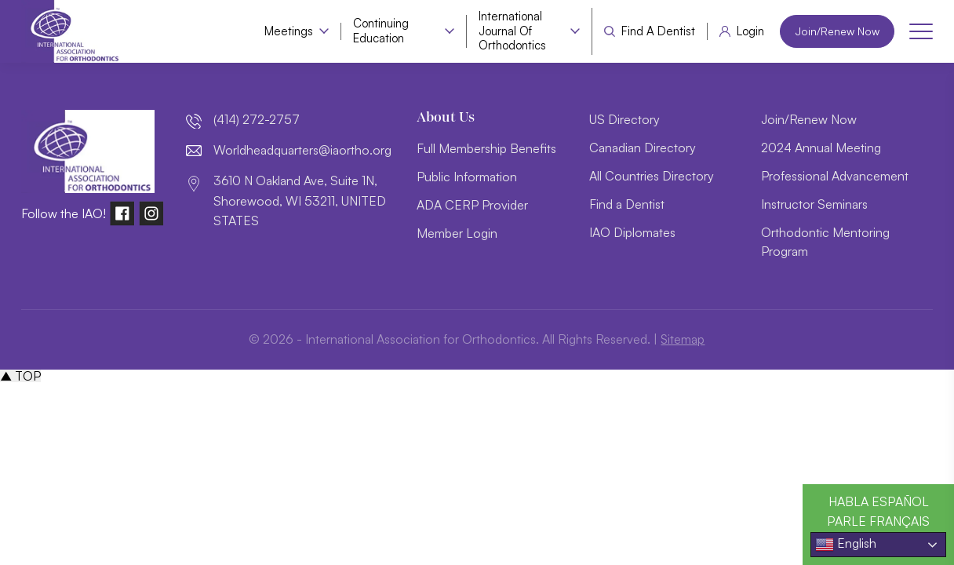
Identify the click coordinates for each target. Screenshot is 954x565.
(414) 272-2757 (256, 119)
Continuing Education (377, 31)
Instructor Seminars (814, 204)
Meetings (284, 31)
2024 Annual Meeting (821, 147)
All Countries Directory (651, 176)
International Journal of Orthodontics (508, 31)
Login (746, 31)
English (845, 544)
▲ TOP (20, 376)
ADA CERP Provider (472, 205)
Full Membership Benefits (486, 148)
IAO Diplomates (632, 232)
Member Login (457, 233)
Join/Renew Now (834, 31)
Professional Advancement (834, 176)
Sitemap (683, 339)
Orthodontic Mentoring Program (825, 241)
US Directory (624, 119)
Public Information (467, 176)
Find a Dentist (654, 31)
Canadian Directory (642, 147)
